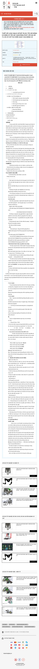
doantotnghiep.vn (7, 653)
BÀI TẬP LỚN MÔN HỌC (6, 626)
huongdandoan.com (17, 52)
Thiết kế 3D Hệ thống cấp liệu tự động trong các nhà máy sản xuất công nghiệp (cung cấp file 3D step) (26, 578)
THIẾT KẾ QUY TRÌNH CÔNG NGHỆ (17, 626)
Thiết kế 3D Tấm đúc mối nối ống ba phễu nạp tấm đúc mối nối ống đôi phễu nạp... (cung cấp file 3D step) (26, 588)
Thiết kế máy (5, 624)
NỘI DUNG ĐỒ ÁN (8, 71)
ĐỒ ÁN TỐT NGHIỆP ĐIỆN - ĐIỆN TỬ (12, 571)
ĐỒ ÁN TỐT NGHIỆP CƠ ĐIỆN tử (11, 463)
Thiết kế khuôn (11, 624)
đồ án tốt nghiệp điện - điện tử (22, 624)
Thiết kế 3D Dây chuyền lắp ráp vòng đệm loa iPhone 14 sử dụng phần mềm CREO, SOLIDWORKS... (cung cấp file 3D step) (25, 598)
